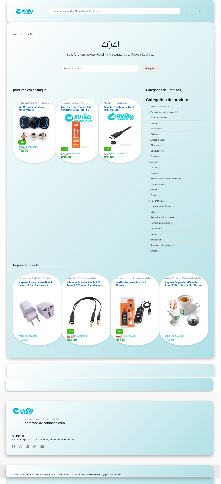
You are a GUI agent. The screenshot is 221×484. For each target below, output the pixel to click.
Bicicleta (152, 145)
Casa (151, 162)
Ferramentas (154, 184)
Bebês (151, 134)
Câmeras (152, 156)
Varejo (151, 251)
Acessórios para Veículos (160, 112)
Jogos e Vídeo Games (159, 206)
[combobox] (114, 11)
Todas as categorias (119, 103)
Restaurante (154, 228)
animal (151, 123)
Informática (154, 201)
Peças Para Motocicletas (160, 217)
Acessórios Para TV (157, 106)
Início (15, 34)
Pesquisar (150, 68)
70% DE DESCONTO (26, 103)
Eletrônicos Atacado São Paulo (163, 178)
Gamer (151, 195)
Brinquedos (154, 151)
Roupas (152, 234)
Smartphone (154, 239)
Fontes (151, 189)
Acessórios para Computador (84, 278)
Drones (152, 173)
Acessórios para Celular (70, 103)
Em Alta (45, 103)
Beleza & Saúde (155, 140)
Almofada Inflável (156, 117)
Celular (151, 167)
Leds (151, 212)
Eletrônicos (176, 278)
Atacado (38, 103)
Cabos (69, 278)
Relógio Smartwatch (158, 223)
